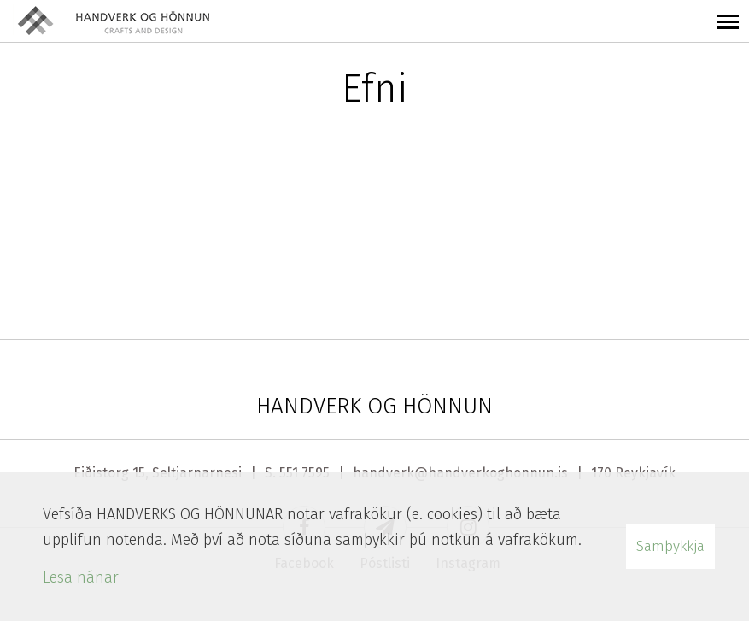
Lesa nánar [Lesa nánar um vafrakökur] (81, 577)
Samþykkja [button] (670, 546)
